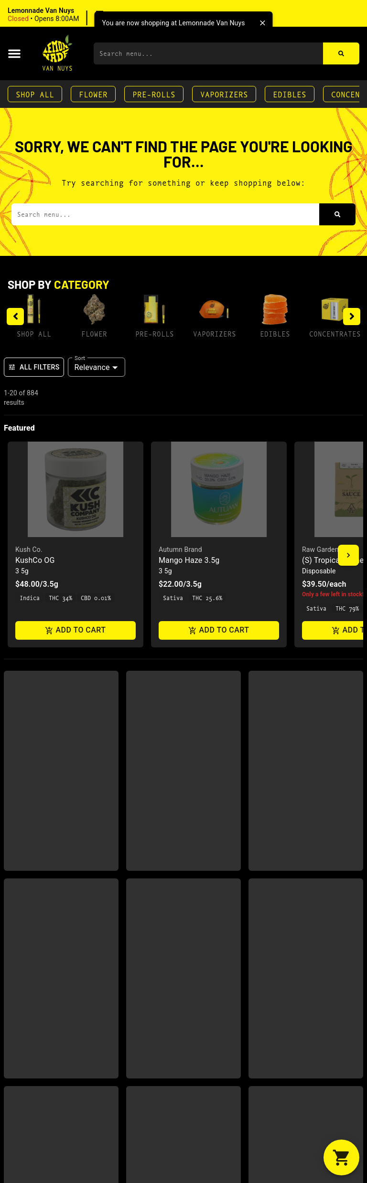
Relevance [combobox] (92, 367)
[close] (263, 23)
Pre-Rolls (153, 93)
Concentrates (335, 333)
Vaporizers (224, 93)
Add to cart (75, 630)
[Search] (341, 53)
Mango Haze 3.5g (189, 560)
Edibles (289, 93)
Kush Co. (29, 549)
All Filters (34, 367)
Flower (93, 93)
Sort (80, 357)
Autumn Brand (180, 549)
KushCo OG (35, 560)
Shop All (35, 93)
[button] (69, 15)
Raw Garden (320, 549)
